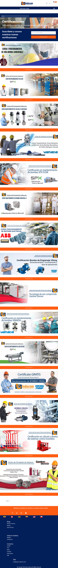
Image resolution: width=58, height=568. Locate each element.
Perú (8, 547)
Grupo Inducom (28, 567)
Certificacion (10, 539)
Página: (7, 501)
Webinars (9, 537)
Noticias (9, 525)
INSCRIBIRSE (29, 69)
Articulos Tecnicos (11, 523)
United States (10, 553)
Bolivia (8, 549)
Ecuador (9, 546)
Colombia (9, 551)
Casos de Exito (10, 527)
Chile (8, 555)
